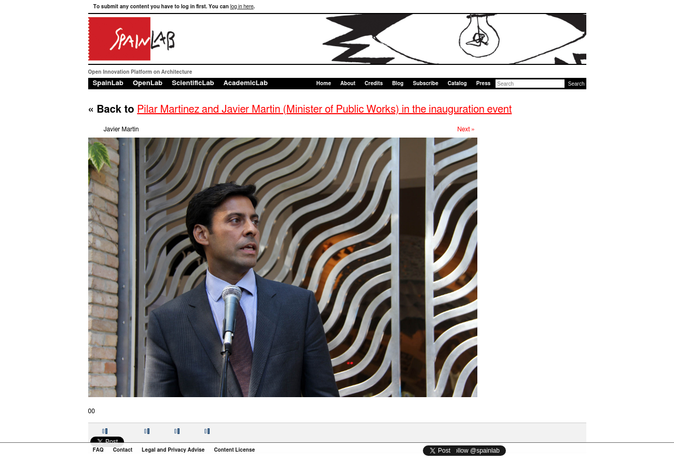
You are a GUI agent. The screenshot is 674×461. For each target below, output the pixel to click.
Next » (465, 129)
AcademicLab (246, 83)
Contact (122, 450)
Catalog (457, 83)
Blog (398, 83)
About (347, 83)
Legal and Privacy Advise (173, 450)
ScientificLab (193, 83)
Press (483, 83)
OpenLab (147, 83)
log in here (242, 6)
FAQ (98, 450)
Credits (374, 83)
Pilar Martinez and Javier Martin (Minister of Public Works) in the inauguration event (324, 109)
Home (324, 83)
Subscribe (425, 83)
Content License (234, 450)
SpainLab (108, 83)
